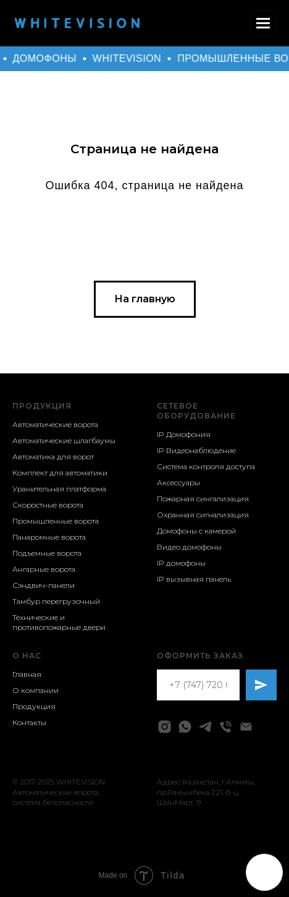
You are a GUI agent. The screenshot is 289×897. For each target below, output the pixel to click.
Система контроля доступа (206, 466)
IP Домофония (184, 434)
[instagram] (164, 726)
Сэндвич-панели (43, 585)
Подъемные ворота (47, 553)
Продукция (42, 405)
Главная (26, 674)
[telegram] (205, 726)
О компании (35, 690)
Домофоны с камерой (196, 530)
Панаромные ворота (49, 537)
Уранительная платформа (59, 488)
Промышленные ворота (55, 520)
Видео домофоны (189, 546)
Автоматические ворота (55, 424)
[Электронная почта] (246, 726)
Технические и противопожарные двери (59, 622)
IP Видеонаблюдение (196, 450)
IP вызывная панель (194, 579)
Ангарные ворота (43, 569)
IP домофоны (181, 563)
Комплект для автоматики (59, 472)
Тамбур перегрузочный (56, 601)
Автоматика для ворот (53, 456)
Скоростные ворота (47, 504)
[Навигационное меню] (263, 22)
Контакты (29, 722)
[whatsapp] (185, 726)
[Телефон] (225, 726)
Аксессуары (178, 482)
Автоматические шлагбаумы (63, 440)
